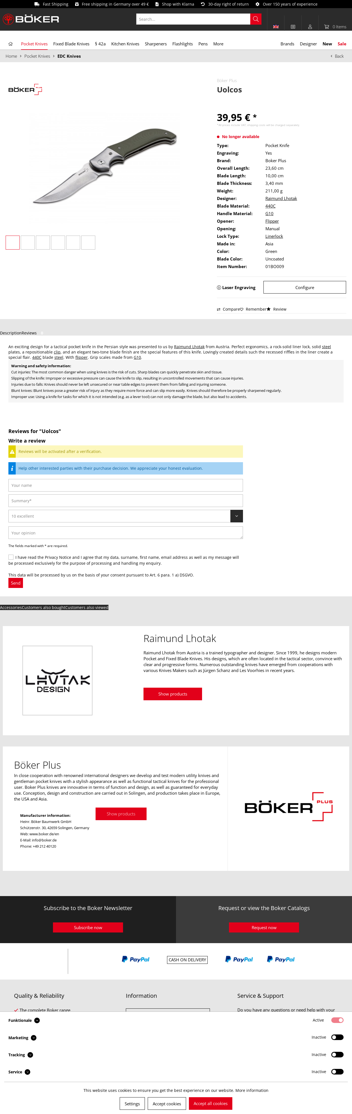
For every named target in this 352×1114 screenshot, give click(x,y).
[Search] (255, 19)
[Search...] (198, 19)
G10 (269, 213)
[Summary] (125, 500)
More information (251, 1090)
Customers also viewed (86, 607)
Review (276, 309)
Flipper (272, 221)
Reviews (33, 333)
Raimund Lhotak (281, 198)
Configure (304, 287)
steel (326, 346)
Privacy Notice (58, 557)
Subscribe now (88, 927)
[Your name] (125, 485)
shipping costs (256, 125)
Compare (228, 309)
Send (15, 583)
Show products (172, 694)
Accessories (11, 607)
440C (270, 206)
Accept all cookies (211, 1103)
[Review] (125, 516)
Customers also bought (43, 607)
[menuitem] (201, 19)
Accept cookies (167, 1103)
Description (11, 333)
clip (57, 352)
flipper (81, 357)
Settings (132, 1103)
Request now (264, 927)
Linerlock (274, 236)
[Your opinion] (125, 532)
